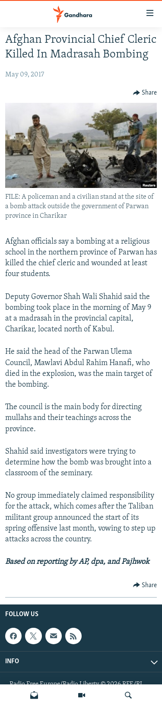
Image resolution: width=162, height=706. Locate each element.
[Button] (145, 93)
